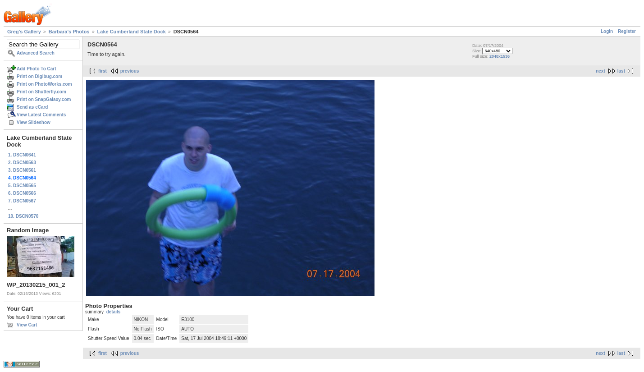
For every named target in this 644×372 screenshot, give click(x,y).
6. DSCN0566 (22, 193)
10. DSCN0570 (23, 216)
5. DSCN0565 (22, 185)
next (600, 71)
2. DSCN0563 (22, 162)
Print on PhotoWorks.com (44, 84)
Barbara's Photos (69, 31)
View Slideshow (33, 122)
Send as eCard (32, 107)
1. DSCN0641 (22, 154)
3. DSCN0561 (22, 170)
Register (627, 31)
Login (607, 31)
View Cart (27, 324)
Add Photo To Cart (36, 68)
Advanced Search (36, 53)
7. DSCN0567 (22, 200)
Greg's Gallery (24, 31)
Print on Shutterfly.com (41, 91)
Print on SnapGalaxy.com (44, 99)
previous (129, 71)
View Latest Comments (41, 114)
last (621, 71)
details (113, 311)
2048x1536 (499, 56)
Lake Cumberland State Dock (131, 31)
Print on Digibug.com (39, 76)
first (102, 71)
